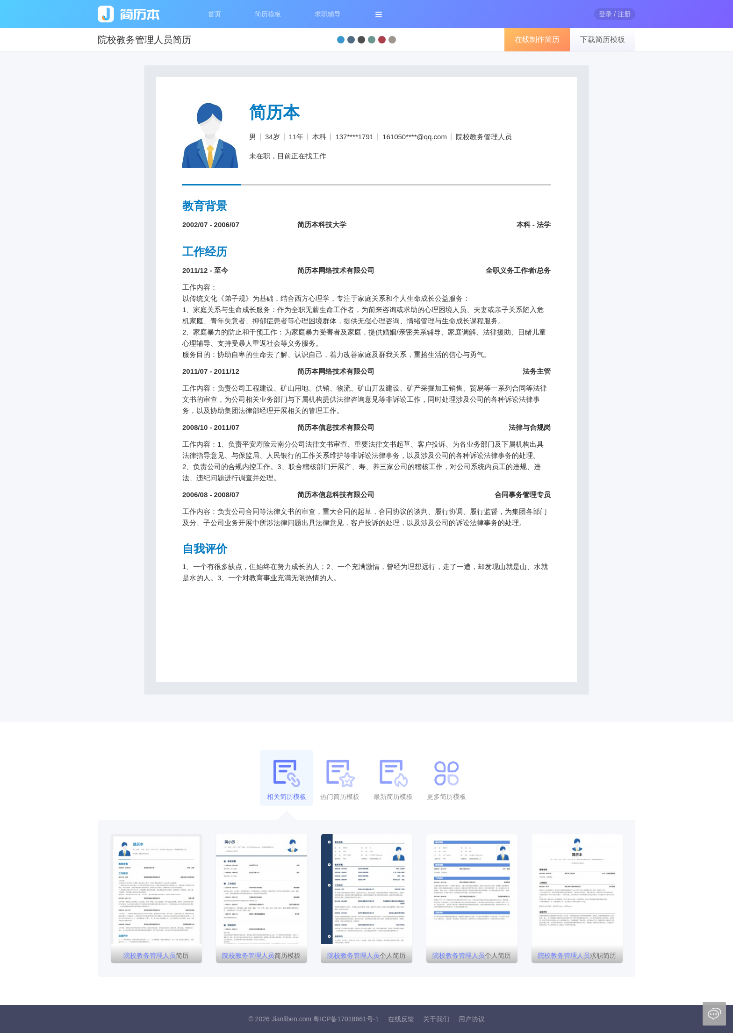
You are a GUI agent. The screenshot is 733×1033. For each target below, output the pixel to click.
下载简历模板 (602, 39)
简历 (156, 955)
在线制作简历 (537, 39)
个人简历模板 (471, 957)
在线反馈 (401, 1019)
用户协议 (472, 1019)
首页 (214, 14)
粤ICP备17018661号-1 (346, 1019)
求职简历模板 (577, 957)
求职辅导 (328, 14)
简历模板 (268, 14)
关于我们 (436, 1019)
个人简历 (366, 955)
